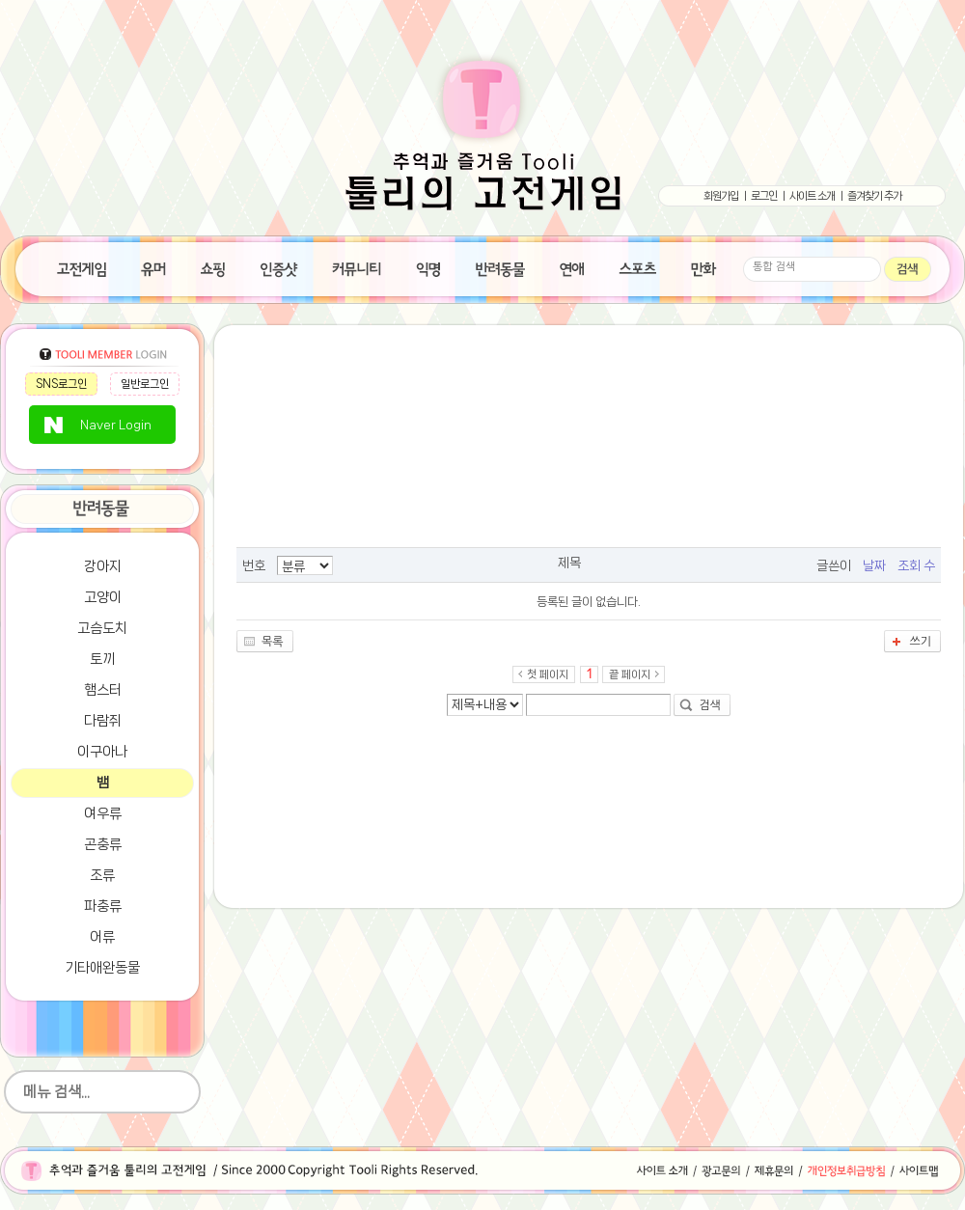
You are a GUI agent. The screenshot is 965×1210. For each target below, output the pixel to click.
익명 (428, 267)
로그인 (764, 196)
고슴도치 (102, 628)
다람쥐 (103, 721)
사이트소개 (656, 1170)
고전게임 (81, 267)
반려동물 (500, 267)
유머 (153, 267)
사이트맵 (929, 1170)
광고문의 (721, 1170)
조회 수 (916, 565)
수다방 (356, 267)
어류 (102, 937)
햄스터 (103, 690)
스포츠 (637, 267)
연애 (571, 267)
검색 (710, 705)
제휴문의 (774, 1170)
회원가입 (720, 196)
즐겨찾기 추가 (874, 196)
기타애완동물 (102, 968)
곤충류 (103, 844)
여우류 (103, 813)
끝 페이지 (629, 674)
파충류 (103, 906)
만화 (703, 267)
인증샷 (279, 267)
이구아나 (102, 751)
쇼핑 (212, 267)
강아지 (103, 566)
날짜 (874, 565)
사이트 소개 (812, 196)
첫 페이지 (547, 674)
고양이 (103, 597)
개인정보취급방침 (847, 1170)
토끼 (102, 659)
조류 (102, 875)
